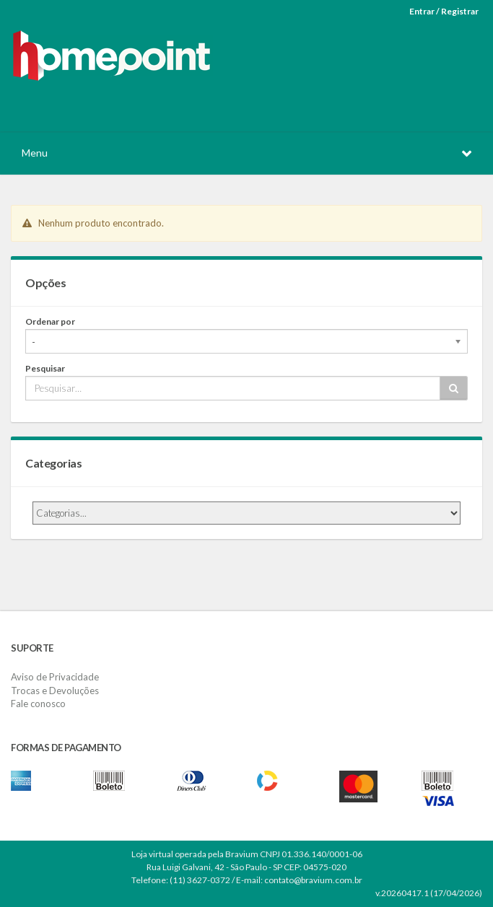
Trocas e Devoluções (55, 690)
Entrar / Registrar (444, 11)
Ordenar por (50, 321)
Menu (35, 152)
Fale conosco (38, 703)
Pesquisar (45, 368)
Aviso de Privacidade (55, 677)
